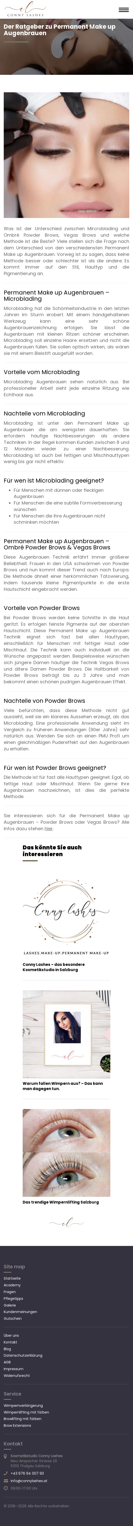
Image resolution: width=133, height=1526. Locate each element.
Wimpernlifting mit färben (26, 1412)
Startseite (12, 1278)
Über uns (11, 1335)
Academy (12, 1285)
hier (49, 828)
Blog (7, 1348)
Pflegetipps (13, 1298)
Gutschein (13, 1318)
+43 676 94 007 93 (27, 1473)
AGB (7, 1362)
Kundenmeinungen (20, 1311)
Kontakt (10, 1342)
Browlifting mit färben (22, 1418)
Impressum (13, 1368)
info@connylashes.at (29, 1480)
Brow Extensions (17, 1425)
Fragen (10, 1291)
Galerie (10, 1305)
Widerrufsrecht (17, 1375)
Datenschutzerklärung (23, 1355)
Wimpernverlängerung (23, 1405)
